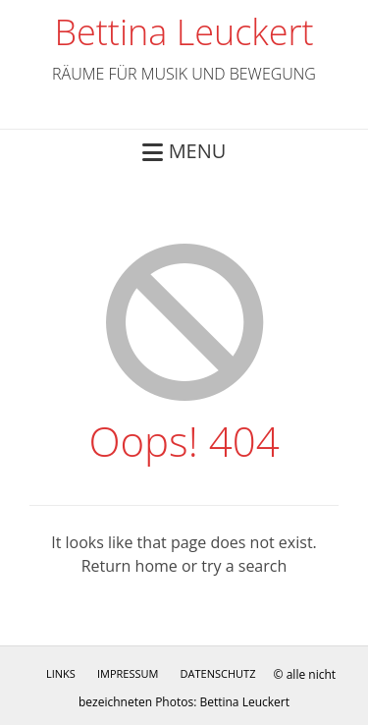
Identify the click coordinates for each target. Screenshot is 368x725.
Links (61, 673)
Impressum (127, 673)
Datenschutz (218, 673)
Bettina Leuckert (183, 32)
